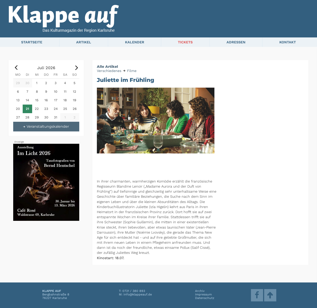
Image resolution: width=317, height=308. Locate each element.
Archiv (200, 291)
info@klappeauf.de (137, 294)
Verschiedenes (109, 71)
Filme (131, 71)
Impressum (203, 294)
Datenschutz (204, 298)
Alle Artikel (107, 67)
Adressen (236, 42)
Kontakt (287, 42)
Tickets (185, 42)
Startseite (31, 42)
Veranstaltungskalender (46, 126)
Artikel (83, 42)
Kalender (134, 42)
